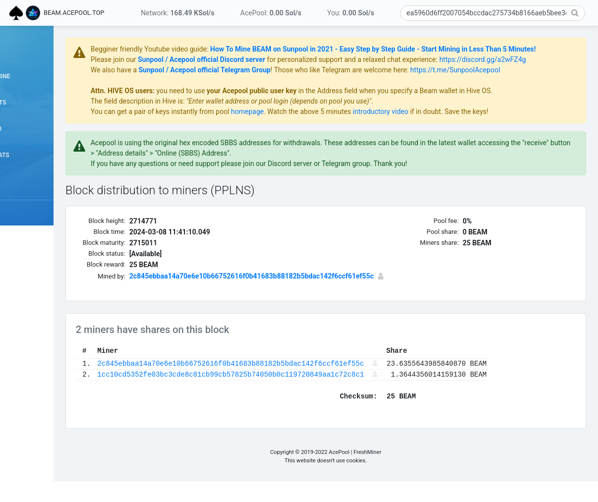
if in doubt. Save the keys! (514, 132)
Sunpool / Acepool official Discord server (267, 70)
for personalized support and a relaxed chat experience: (417, 70)
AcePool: (270, 13)
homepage (313, 132)
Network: (177, 13)
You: (350, 13)
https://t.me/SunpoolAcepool (521, 91)
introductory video (446, 132)
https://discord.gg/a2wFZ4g (199, 80)
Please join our (179, 70)
